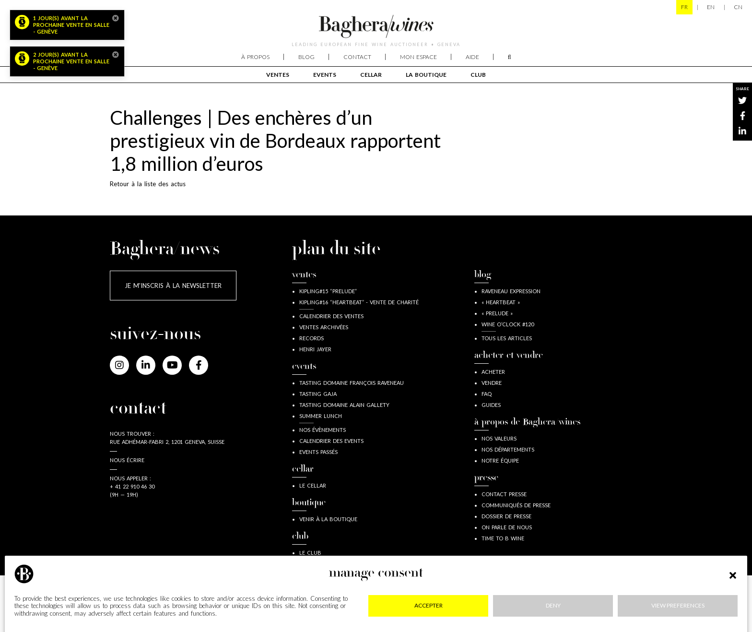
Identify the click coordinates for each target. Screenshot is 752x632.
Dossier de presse (506, 516)
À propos (255, 56)
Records (311, 338)
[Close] (115, 18)
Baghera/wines (376, 26)
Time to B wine (503, 538)
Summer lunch (320, 416)
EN (711, 7)
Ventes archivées (323, 327)
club (478, 74)
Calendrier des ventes (331, 316)
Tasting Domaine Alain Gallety (344, 405)
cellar (371, 74)
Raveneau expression (511, 291)
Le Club (310, 552)
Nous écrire (127, 460)
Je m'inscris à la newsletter (173, 285)
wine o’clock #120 (508, 324)
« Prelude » (497, 313)
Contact (357, 56)
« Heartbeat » (501, 302)
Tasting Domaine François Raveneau (351, 383)
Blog (306, 56)
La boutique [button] (426, 74)
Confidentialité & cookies (268, 603)
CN (738, 7)
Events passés (318, 452)
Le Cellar (312, 485)
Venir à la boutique (328, 519)
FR (684, 7)
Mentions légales (158, 603)
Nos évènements (322, 430)
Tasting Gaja (318, 394)
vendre (492, 383)
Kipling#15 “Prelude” (328, 291)
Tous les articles (507, 338)
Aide (472, 56)
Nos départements (508, 449)
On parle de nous (507, 527)
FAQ (487, 394)
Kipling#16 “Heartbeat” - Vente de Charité (359, 302)
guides (491, 405)
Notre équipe (500, 460)
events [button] (324, 74)
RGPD (359, 603)
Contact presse (504, 494)
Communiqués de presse (516, 505)
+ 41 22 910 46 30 (132, 486)
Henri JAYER (315, 349)
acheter (493, 372)
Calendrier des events (331, 441)
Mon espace (418, 56)
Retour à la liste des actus (148, 184)
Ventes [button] (277, 74)
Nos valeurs (499, 438)
